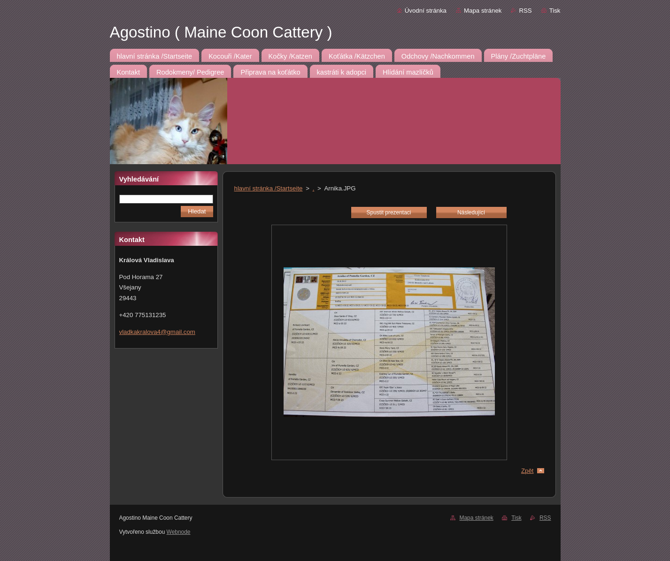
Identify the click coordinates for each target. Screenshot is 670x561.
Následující (471, 212)
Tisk (555, 10)
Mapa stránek (482, 10)
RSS (525, 10)
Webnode (179, 532)
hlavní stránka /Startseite (268, 188)
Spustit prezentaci (389, 212)
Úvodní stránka (426, 10)
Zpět (527, 470)
